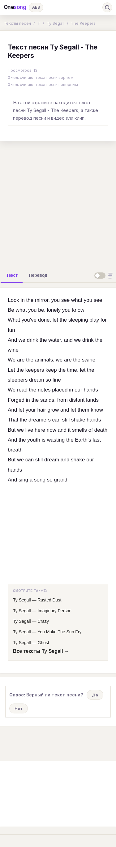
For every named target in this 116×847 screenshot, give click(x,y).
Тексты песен (17, 23)
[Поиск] (107, 7)
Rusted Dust (49, 599)
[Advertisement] (58, 204)
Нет (19, 708)
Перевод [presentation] (38, 275)
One (15, 7)
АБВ (36, 7)
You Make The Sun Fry (59, 631)
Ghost (43, 642)
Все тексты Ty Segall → (41, 651)
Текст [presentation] (12, 275)
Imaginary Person (54, 610)
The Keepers (83, 23)
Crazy (43, 621)
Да (95, 694)
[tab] (12, 275)
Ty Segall (55, 23)
